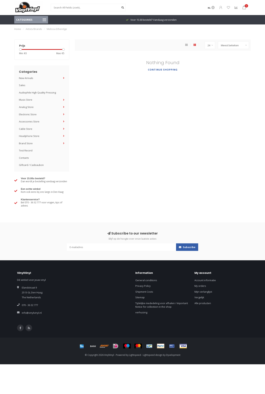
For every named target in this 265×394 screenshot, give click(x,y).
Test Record (25, 150)
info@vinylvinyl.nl (32, 312)
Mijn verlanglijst (203, 291)
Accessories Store (29, 121)
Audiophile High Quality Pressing (37, 92)
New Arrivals (26, 78)
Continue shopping (163, 69)
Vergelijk (199, 297)
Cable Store (25, 129)
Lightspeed (135, 354)
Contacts (24, 157)
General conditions (146, 280)
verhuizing (141, 312)
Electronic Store (28, 114)
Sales (22, 85)
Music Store (25, 99)
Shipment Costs (144, 291)
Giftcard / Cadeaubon (31, 165)
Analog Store (26, 107)
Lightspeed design (152, 354)
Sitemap (140, 297)
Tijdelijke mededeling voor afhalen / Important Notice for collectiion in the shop (161, 304)
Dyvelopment (173, 354)
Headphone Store (29, 136)
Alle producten (202, 303)
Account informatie (205, 280)
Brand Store (26, 143)
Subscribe (187, 247)
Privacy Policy (143, 286)
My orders (200, 286)
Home (17, 29)
